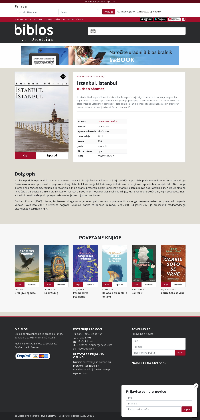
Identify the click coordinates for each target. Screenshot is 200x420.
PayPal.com (21, 347)
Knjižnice (19, 19)
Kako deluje (68, 19)
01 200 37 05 (84, 337)
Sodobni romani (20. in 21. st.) (90, 76)
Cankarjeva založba (107, 121)
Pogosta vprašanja (53, 19)
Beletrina (52, 415)
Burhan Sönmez (90, 88)
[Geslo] (78, 12)
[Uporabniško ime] (34, 12)
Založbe (28, 19)
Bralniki (38, 19)
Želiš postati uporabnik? (149, 11)
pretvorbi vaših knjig (85, 365)
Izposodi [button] (52, 155)
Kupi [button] (25, 155)
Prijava (180, 352)
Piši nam (79, 19)
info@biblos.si (85, 341)
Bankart (35, 347)
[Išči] (137, 31)
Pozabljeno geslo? (126, 11)
